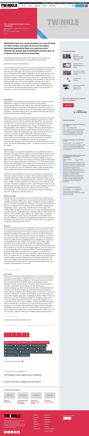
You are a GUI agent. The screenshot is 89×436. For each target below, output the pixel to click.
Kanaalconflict (18, 28)
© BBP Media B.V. (82, 3)
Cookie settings (48, 431)
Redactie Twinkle (15, 31)
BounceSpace (8, 101)
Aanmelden (67, 418)
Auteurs (36, 415)
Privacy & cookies (49, 428)
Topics (30, 6)
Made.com (7, 118)
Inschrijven (68, 105)
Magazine (37, 6)
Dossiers (23, 6)
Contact (59, 3)
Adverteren (53, 3)
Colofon (46, 424)
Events (44, 6)
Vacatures (66, 3)
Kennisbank (73, 3)
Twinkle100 (52, 6)
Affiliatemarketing (8, 28)
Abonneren (45, 3)
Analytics (25, 28)
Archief (35, 422)
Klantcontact (7, 30)
